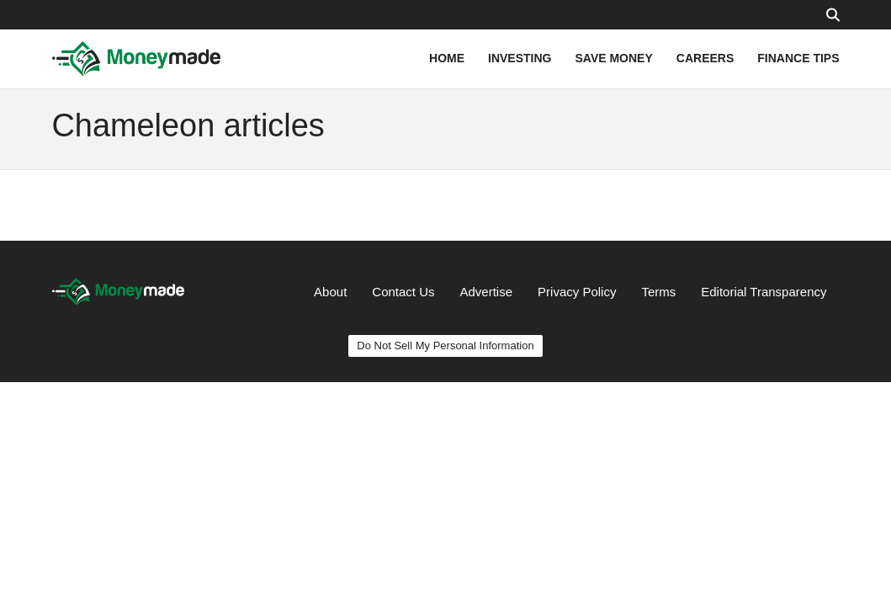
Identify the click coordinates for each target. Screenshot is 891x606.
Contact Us (403, 291)
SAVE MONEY (613, 58)
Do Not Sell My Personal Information (445, 345)
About (330, 291)
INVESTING (519, 58)
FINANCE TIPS (798, 58)
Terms (658, 291)
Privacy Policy (577, 291)
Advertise (486, 291)
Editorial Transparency (763, 291)
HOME (446, 58)
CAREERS (705, 58)
